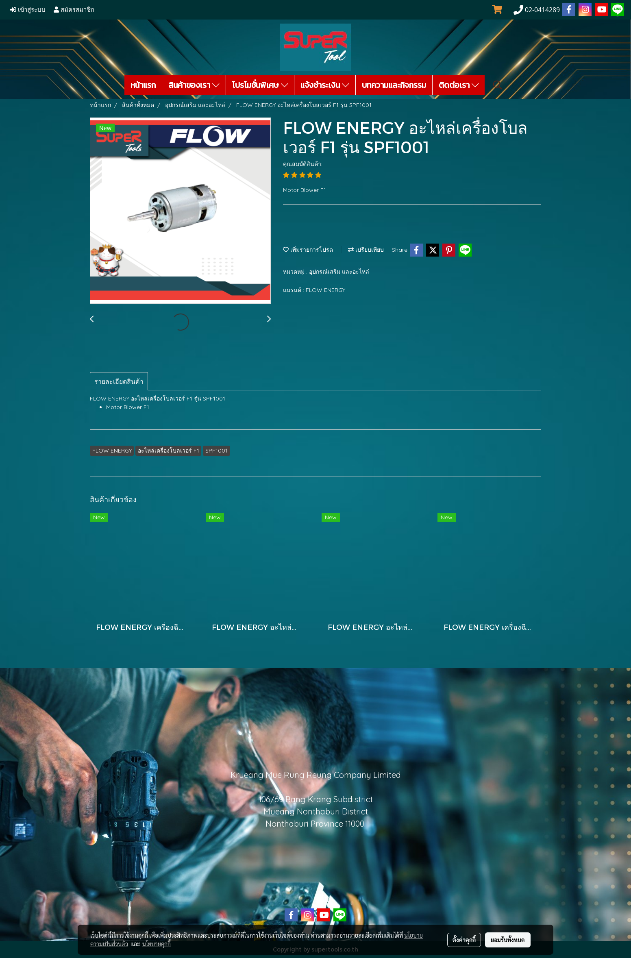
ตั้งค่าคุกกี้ (464, 939)
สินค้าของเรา (194, 85)
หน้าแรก (143, 85)
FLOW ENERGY (325, 290)
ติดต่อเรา (459, 85)
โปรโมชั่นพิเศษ (260, 85)
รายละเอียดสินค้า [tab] (119, 381)
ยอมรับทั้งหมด (508, 939)
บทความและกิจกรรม (394, 85)
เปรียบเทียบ (366, 249)
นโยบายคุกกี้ (156, 943)
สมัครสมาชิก (74, 9)
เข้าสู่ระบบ (28, 9)
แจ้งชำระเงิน (324, 85)
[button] (498, 85)
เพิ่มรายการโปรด (308, 249)
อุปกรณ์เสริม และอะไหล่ (339, 271)
